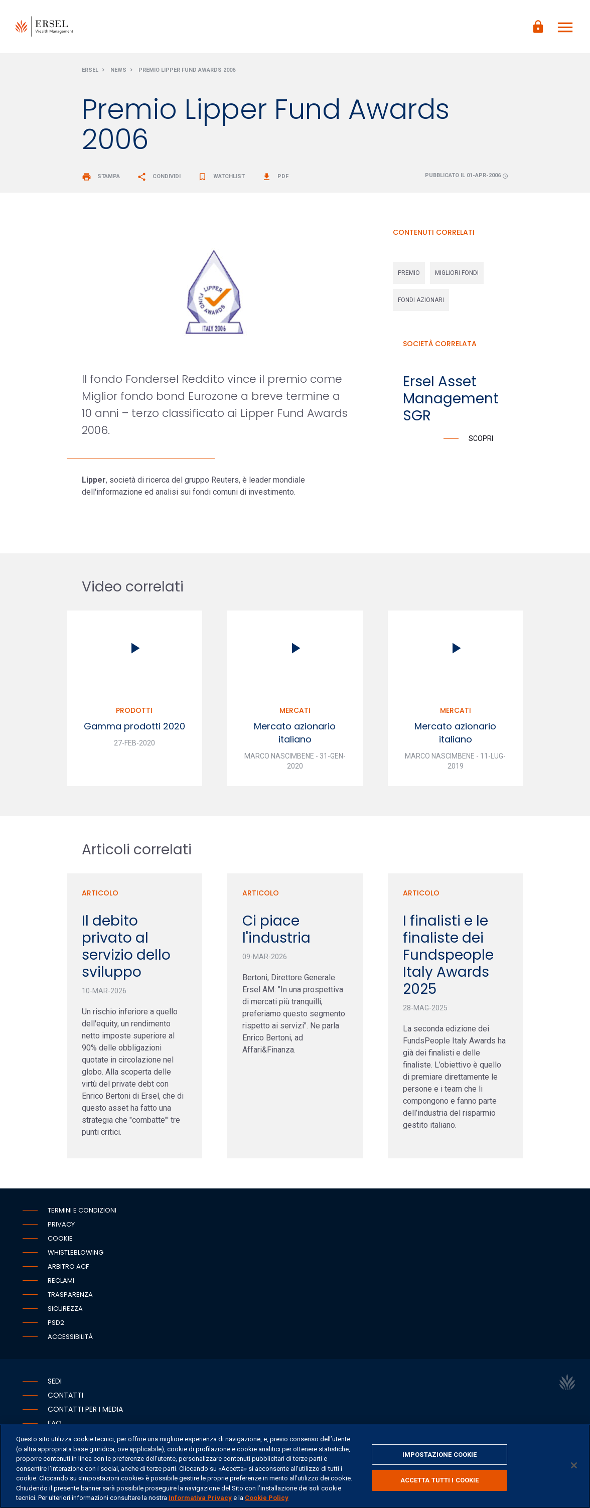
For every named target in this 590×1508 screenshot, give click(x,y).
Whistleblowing (75, 1254)
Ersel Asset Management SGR (451, 400)
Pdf (275, 178)
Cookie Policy (266, 1497)
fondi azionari (421, 302)
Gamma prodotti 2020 (134, 728)
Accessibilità (70, 1338)
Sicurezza (65, 1310)
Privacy (61, 1226)
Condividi (159, 178)
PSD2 (56, 1324)
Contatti (65, 1397)
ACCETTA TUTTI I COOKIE (439, 1480)
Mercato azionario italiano (295, 734)
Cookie (60, 1240)
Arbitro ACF (68, 1268)
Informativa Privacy (200, 1497)
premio (409, 274)
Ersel (90, 72)
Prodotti (134, 712)
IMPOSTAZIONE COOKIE (439, 1454)
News (118, 72)
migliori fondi (457, 274)
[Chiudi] (574, 1465)
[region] (295, 1466)
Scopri (481, 440)
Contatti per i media (85, 1411)
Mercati (295, 712)
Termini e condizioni (82, 1212)
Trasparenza (70, 1296)
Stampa (101, 178)
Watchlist (221, 178)
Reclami (61, 1282)
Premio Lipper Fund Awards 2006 (186, 72)
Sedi (55, 1383)
